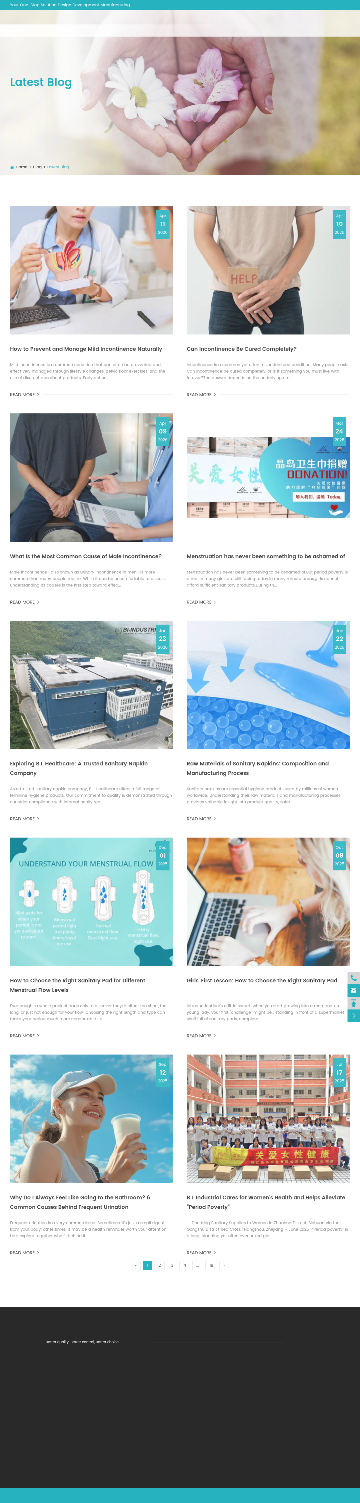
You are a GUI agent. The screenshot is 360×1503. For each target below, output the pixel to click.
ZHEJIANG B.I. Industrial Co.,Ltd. (61, 1495)
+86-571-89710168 (212, 5)
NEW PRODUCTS (318, 23)
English (336, 5)
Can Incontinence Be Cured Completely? (242, 353)
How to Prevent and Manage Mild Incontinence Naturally (86, 353)
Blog (283, 23)
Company (69, 23)
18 (211, 1265)
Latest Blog (58, 167)
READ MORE (25, 398)
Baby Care (195, 23)
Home (22, 167)
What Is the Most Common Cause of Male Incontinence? (86, 560)
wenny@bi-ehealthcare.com (278, 5)
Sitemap (308, 1495)
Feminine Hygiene (114, 23)
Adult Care (159, 23)
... (197, 1265)
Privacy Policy (338, 1495)
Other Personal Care (243, 23)
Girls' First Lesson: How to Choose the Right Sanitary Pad (262, 984)
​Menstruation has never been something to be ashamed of (266, 560)
